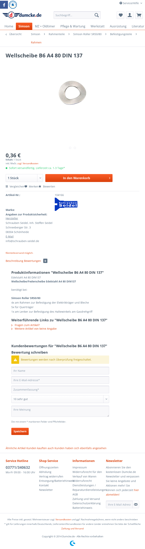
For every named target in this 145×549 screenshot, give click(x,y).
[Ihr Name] (60, 370)
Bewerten (47, 186)
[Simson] (24, 26)
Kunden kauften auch (40, 448)
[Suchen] (97, 15)
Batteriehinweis (82, 508)
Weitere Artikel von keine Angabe (34, 328)
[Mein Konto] (129, 15)
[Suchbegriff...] (77, 15)
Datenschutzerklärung (86, 503)
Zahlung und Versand (86, 499)
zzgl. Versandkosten (27, 163)
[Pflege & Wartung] (73, 26)
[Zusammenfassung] (60, 389)
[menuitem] (77, 16)
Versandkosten (63, 519)
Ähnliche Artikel (16, 448)
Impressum (79, 467)
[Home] (9, 26)
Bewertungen (35, 261)
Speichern (20, 431)
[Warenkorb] (139, 15)
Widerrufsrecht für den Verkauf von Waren (87, 474)
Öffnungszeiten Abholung (49, 470)
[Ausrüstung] (118, 26)
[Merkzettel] (120, 15)
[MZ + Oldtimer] (45, 26)
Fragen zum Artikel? (25, 325)
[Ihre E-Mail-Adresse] (60, 380)
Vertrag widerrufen (51, 476)
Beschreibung (14, 261)
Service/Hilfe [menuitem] (130, 3)
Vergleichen (15, 186)
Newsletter (46, 490)
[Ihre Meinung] (60, 411)
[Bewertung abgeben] (60, 399)
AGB (75, 494)
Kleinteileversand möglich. (19, 252)
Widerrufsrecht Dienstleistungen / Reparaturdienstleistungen (88, 485)
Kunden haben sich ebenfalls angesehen (80, 448)
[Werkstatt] (97, 26)
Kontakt (44, 485)
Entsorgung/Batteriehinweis (55, 481)
